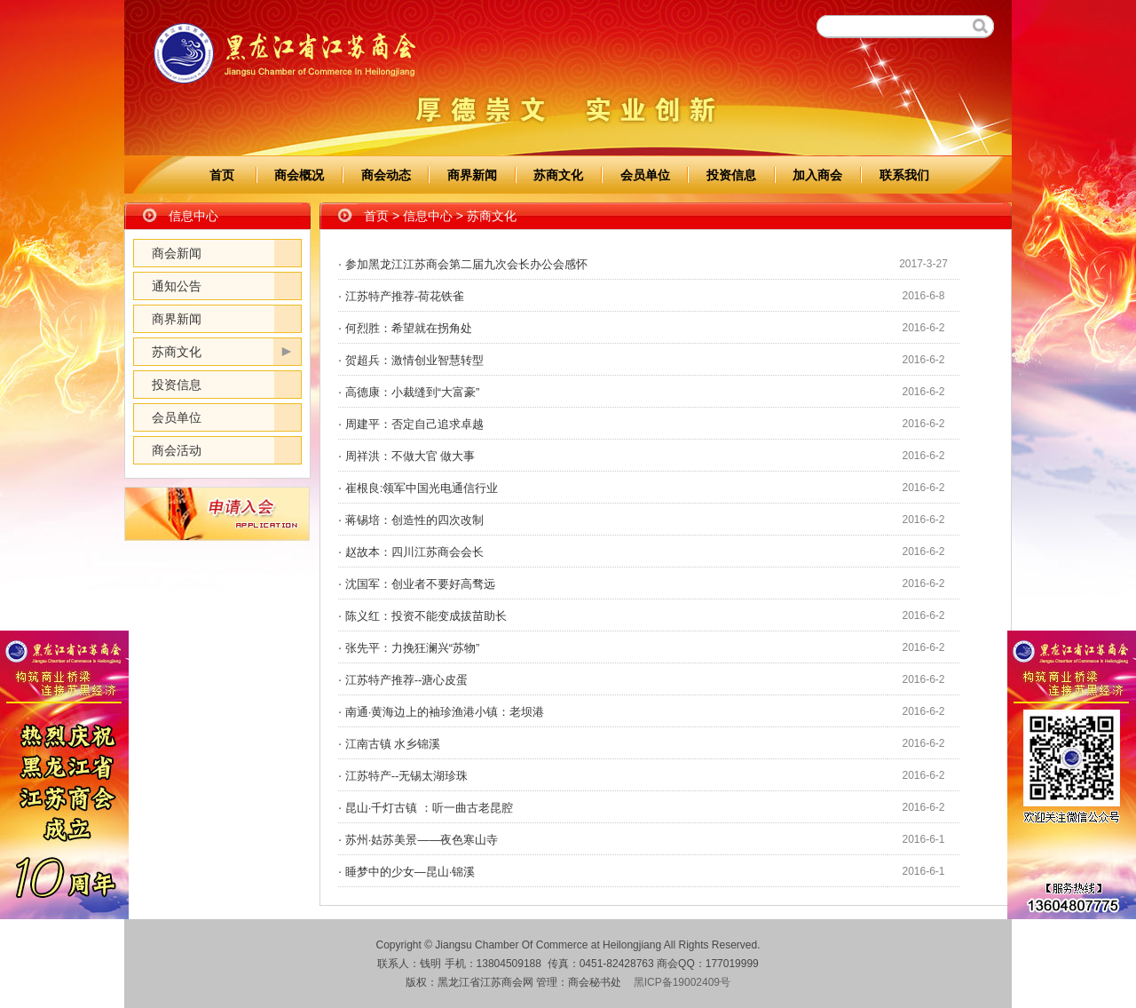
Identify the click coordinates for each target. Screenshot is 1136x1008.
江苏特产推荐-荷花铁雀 (404, 296)
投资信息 (731, 175)
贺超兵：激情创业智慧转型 (414, 360)
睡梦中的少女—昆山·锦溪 (410, 871)
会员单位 (645, 175)
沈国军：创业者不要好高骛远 (420, 584)
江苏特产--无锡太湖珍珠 (407, 775)
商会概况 (299, 175)
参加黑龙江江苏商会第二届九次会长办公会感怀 (466, 264)
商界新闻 (472, 175)
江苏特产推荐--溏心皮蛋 (407, 680)
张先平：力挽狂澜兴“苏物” (412, 648)
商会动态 (386, 175)
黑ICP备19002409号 (682, 982)
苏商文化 (558, 175)
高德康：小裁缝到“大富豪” (412, 392)
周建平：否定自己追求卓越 (414, 424)
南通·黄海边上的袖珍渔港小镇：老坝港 (445, 711)
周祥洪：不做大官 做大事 (410, 456)
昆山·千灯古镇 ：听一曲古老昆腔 (429, 807)
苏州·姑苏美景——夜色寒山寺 (422, 839)
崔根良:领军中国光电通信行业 (422, 488)
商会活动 (176, 450)
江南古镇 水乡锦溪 (393, 743)
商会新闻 (176, 253)
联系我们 (904, 175)
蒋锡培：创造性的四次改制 (414, 520)
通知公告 (176, 286)
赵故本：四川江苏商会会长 (414, 552)
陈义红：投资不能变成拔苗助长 (426, 616)
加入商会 (817, 175)
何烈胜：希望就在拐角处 (408, 328)
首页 (221, 175)
